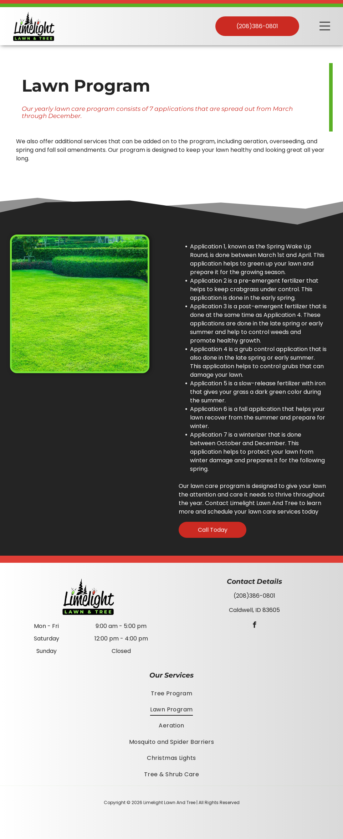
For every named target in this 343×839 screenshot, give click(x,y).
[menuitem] (171, 693)
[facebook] (254, 626)
